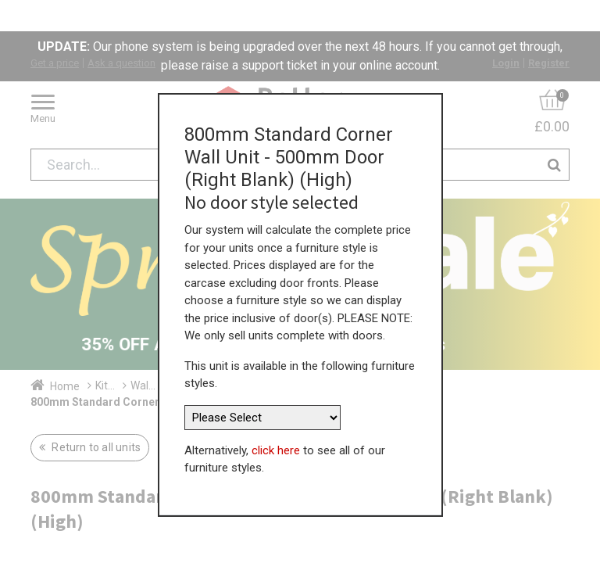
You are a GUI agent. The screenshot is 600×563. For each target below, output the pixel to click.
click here (276, 414)
